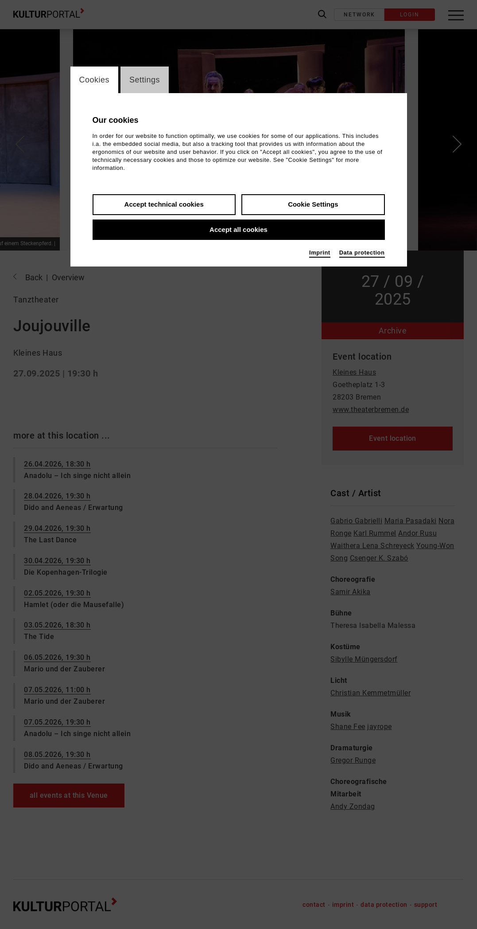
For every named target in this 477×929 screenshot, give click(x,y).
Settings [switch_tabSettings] (144, 79)
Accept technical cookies (164, 204)
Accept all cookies (238, 229)
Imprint (319, 252)
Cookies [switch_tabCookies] (94, 79)
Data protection (362, 252)
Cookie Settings (313, 204)
